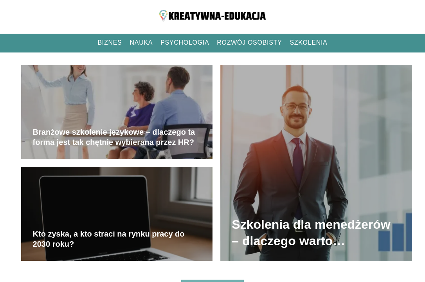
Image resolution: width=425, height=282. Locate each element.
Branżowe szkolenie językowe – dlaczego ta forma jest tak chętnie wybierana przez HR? (114, 137)
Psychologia (184, 42)
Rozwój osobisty (249, 42)
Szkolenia (308, 42)
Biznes (110, 42)
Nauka (141, 42)
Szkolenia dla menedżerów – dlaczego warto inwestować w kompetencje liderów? (313, 233)
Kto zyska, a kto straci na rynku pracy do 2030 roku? (109, 239)
